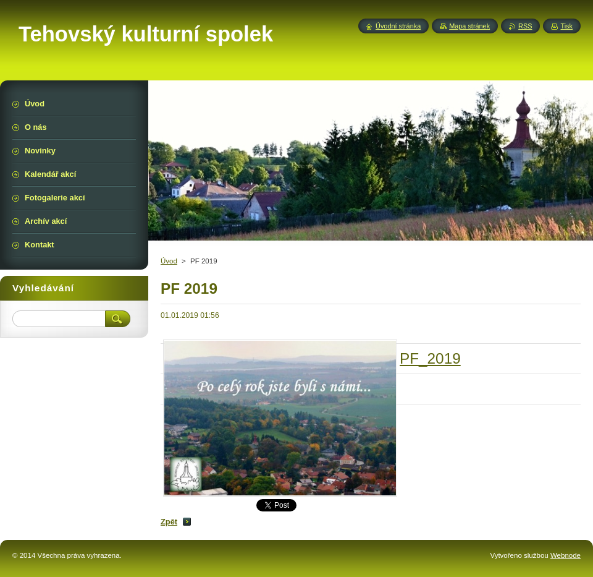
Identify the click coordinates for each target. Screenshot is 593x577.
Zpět (169, 521)
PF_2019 (430, 358)
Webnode (565, 555)
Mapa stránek (469, 26)
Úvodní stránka (398, 26)
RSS (525, 26)
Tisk (566, 26)
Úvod (169, 261)
